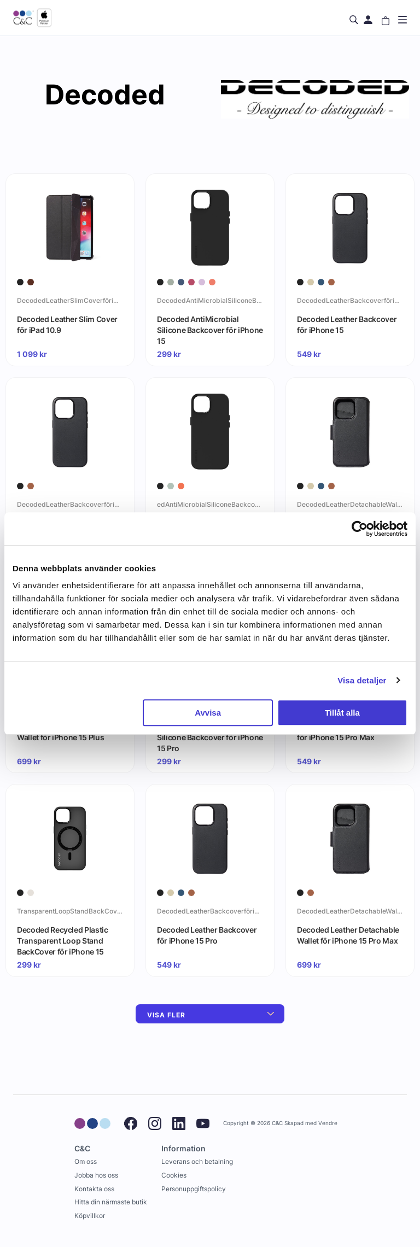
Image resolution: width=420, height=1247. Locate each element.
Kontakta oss (94, 1189)
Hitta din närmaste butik (110, 1202)
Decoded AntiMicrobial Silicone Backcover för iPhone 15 (210, 329)
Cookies (173, 1175)
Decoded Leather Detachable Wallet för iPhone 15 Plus (68, 732)
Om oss (85, 1161)
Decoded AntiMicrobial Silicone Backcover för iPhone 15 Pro (210, 737)
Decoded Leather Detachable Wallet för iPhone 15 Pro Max (348, 935)
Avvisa (208, 712)
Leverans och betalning (197, 1161)
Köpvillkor (89, 1215)
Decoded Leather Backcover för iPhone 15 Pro (206, 935)
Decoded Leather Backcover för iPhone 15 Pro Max (346, 732)
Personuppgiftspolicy (193, 1189)
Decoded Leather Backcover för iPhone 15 (346, 324)
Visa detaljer (361, 680)
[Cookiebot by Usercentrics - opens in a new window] (359, 528)
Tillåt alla (342, 712)
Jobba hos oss (96, 1175)
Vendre (327, 1123)
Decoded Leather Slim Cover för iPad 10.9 (67, 324)
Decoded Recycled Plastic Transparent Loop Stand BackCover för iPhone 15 (62, 940)
